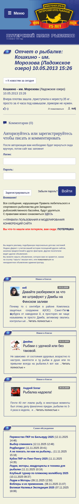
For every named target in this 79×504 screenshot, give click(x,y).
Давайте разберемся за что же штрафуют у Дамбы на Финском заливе (43, 296)
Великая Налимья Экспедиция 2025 (32, 487)
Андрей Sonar (31, 388)
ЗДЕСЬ (48, 214)
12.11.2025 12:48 (43, 444)
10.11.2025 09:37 (20, 476)
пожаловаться (56, 109)
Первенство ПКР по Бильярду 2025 (32, 437)
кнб (24, 287)
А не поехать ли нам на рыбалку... (31, 451)
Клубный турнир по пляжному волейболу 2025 (39, 473)
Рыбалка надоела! (37, 392)
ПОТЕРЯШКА (66, 229)
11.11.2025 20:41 (36, 447)
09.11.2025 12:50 (42, 480)
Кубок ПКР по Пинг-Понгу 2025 (29, 458)
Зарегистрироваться (17, 192)
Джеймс (28, 341)
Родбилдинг (17, 447)
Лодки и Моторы (20, 480)
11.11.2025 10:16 (32, 469)
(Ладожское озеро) (34, 89)
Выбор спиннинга (21, 444)
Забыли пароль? (48, 191)
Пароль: (8, 169)
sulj (72, 108)
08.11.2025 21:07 (55, 484)
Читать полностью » (40, 321)
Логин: (7, 154)
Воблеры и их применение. (27, 484)
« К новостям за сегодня (19, 80)
